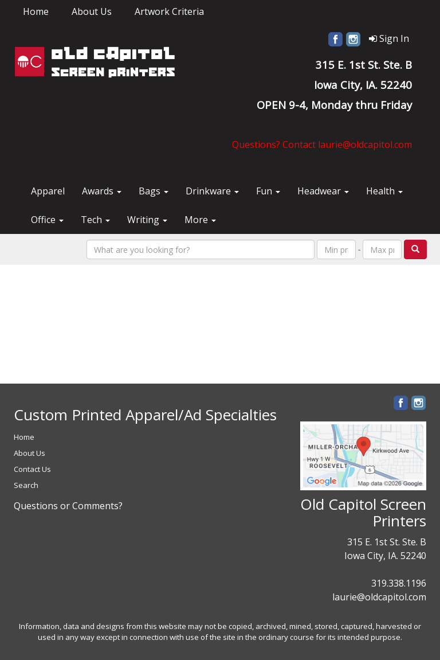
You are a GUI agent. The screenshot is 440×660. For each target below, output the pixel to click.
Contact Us (32, 469)
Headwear (323, 191)
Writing (147, 219)
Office (47, 219)
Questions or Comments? (68, 505)
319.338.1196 (398, 583)
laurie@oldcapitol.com (379, 597)
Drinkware (212, 191)
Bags (153, 191)
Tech (95, 219)
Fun (268, 191)
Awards (101, 191)
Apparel (48, 191)
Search (26, 485)
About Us (92, 11)
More (200, 219)
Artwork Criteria (169, 11)
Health (384, 191)
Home (36, 11)
